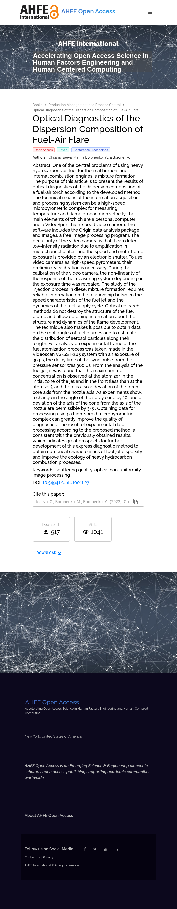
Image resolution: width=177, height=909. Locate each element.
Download (49, 553)
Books (38, 105)
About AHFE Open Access (49, 815)
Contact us (32, 857)
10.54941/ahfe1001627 (66, 482)
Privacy (48, 857)
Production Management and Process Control (84, 105)
